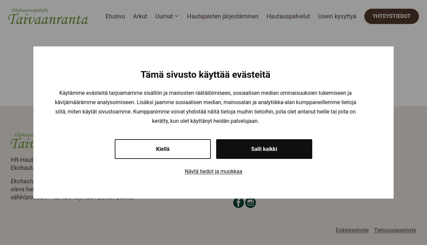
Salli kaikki (264, 149)
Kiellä (162, 149)
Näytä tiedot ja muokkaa (214, 171)
